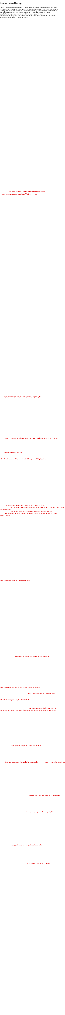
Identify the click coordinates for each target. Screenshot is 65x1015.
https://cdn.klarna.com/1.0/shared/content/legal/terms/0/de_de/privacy (23, 459)
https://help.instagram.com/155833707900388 (15, 700)
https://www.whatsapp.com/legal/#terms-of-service (25, 191)
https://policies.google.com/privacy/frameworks (26, 745)
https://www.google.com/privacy (54, 762)
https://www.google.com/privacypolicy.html (40, 812)
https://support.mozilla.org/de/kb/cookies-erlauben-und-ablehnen (31, 511)
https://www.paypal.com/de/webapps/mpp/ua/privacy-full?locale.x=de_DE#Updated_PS (32, 438)
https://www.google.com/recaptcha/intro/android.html (21, 762)
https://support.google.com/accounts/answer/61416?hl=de (25, 505)
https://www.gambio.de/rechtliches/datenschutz (15, 580)
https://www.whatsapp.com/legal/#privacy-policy (18, 194)
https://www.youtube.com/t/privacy (38, 863)
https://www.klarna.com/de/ (13, 453)
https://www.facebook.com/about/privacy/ (41, 693)
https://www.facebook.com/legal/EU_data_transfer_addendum (20, 687)
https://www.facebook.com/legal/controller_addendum (32, 656)
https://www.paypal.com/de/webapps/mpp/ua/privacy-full (22, 397)
